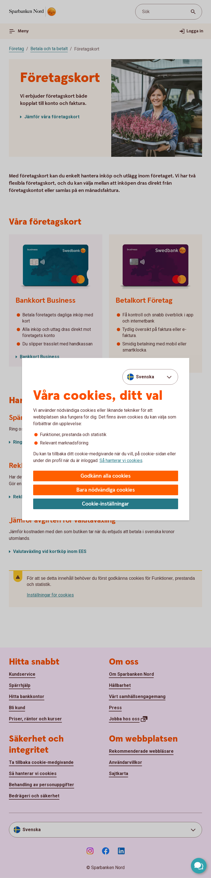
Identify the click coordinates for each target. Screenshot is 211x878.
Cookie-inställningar (105, 504)
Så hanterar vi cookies (121, 460)
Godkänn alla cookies (106, 476)
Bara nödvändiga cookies (105, 490)
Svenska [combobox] (145, 376)
